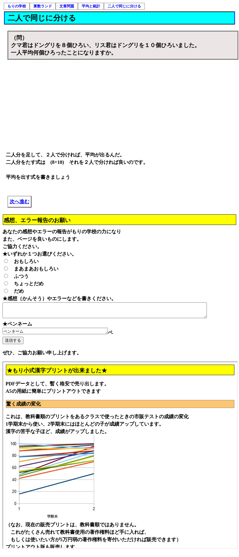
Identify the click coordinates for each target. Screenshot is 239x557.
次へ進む (19, 201)
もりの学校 (16, 6)
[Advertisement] (123, 106)
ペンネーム (61, 334)
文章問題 (66, 6)
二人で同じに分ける (124, 6)
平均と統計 (91, 6)
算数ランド (42, 6)
